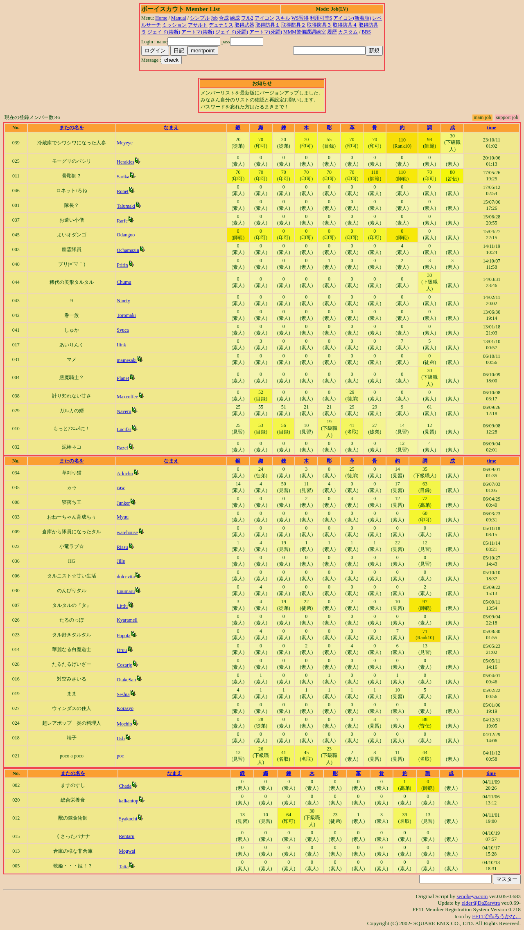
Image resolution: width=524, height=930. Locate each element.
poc (120, 756)
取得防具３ (319, 25)
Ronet (123, 191)
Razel (122, 448)
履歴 (332, 32)
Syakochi (128, 819)
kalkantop (128, 801)
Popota (123, 635)
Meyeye (125, 143)
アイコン (264, 18)
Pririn (122, 265)
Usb (120, 738)
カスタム (348, 32)
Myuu (123, 517)
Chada (125, 786)
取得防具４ (345, 25)
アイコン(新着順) (352, 18)
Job (214, 18)
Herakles (125, 162)
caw (120, 487)
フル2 (247, 18)
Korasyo (125, 708)
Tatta (124, 866)
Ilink (121, 345)
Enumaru (126, 591)
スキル (283, 18)
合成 (224, 18)
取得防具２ (293, 25)
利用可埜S (321, 18)
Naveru (124, 411)
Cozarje (124, 665)
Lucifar (124, 429)
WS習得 (300, 18)
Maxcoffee (127, 397)
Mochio (124, 724)
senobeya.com (472, 896)
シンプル (200, 18)
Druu (122, 650)
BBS (366, 32)
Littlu (122, 606)
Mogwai (127, 851)
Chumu (124, 282)
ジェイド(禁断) (163, 32)
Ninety (123, 300)
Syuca (123, 330)
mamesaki (127, 360)
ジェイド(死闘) (231, 32)
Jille (121, 561)
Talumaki (126, 206)
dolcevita (126, 577)
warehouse (127, 532)
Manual (178, 18)
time (492, 127)
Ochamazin (128, 250)
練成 (235, 18)
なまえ (171, 127)
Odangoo (126, 235)
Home (161, 18)
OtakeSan (126, 680)
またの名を (71, 127)
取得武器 (244, 25)
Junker (123, 503)
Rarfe (122, 221)
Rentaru (126, 836)
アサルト (198, 25)
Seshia (123, 694)
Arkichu (125, 473)
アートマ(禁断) (197, 32)
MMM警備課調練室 (304, 32)
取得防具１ (267, 25)
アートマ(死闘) (265, 32)
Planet (123, 378)
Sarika (123, 177)
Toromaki (126, 315)
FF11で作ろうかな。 (496, 916)
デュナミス (221, 25)
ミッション (174, 25)
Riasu (122, 547)
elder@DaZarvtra (481, 903)
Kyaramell (127, 620)
